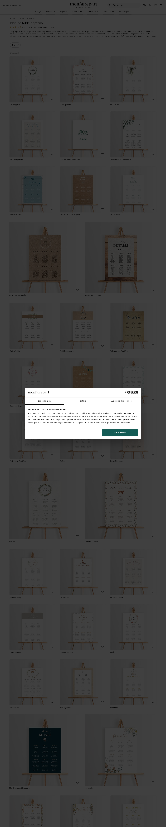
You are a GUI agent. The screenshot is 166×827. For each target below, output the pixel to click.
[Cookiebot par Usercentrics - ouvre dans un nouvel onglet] (126, 392)
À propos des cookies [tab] (121, 401)
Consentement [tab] (44, 401)
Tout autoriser (119, 433)
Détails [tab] (83, 401)
